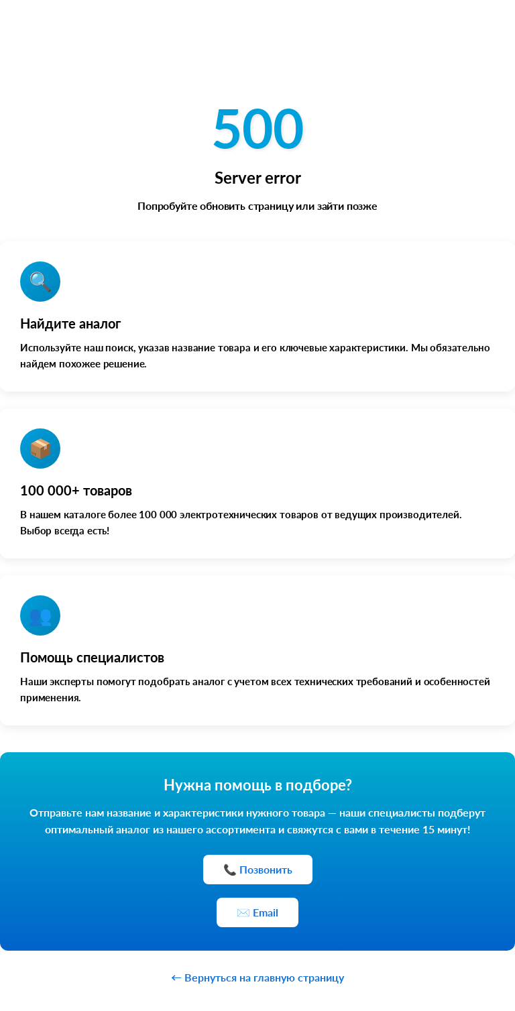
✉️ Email (257, 912)
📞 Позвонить (257, 869)
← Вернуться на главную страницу (257, 977)
